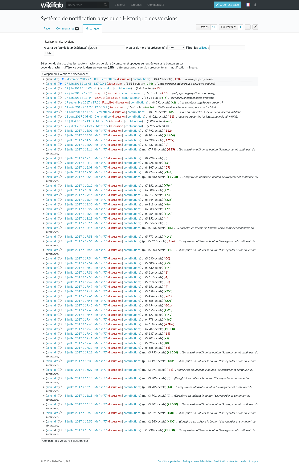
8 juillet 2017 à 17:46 (78, 296)
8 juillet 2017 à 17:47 (78, 286)
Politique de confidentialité (197, 461)
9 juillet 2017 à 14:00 (78, 144)
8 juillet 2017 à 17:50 (78, 277)
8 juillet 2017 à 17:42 (78, 333)
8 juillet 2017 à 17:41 (78, 338)
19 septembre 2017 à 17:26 (82, 102)
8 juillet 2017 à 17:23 (78, 352)
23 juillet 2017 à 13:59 (79, 121)
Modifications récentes (226, 461)
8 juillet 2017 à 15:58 (78, 413)
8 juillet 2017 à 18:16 (78, 223)
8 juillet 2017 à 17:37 (78, 347)
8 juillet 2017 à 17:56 (78, 241)
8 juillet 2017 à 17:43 (78, 324)
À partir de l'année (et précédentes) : (66, 47)
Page (47, 28)
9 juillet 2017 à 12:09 (78, 167)
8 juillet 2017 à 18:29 (78, 209)
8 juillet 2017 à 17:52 (78, 267)
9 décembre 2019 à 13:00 (81, 79)
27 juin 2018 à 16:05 (78, 83)
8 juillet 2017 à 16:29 (78, 369)
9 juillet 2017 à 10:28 (78, 176)
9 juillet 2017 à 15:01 (78, 130)
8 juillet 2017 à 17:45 (78, 305)
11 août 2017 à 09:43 (79, 116)
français (248, 5)
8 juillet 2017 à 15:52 (78, 421)
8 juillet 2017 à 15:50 (78, 430)
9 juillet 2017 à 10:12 (78, 185)
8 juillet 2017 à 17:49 (78, 282)
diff (56, 79)
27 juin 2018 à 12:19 (78, 93)
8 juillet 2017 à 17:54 (78, 258)
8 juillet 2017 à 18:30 (78, 204)
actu (49, 83)
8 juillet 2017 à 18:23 (78, 218)
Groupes (136, 4)
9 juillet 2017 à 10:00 (78, 190)
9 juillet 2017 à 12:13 (78, 158)
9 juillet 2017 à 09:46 (78, 195)
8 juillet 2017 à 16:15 (78, 404)
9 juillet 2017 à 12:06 (78, 172)
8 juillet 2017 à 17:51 (78, 272)
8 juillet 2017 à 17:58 (78, 236)
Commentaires (65, 28)
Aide (243, 461)
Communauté (155, 4)
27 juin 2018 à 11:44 (78, 97)
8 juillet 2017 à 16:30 (78, 361)
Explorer (120, 4)
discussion (123, 79)
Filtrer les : (197, 47)
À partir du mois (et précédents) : (146, 47)
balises (203, 47)
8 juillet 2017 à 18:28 (78, 213)
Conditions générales (169, 461)
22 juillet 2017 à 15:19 (79, 126)
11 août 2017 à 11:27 (79, 107)
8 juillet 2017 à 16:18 (78, 378)
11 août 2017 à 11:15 (79, 112)
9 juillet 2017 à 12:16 (78, 149)
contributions (141, 79)
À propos (253, 461)
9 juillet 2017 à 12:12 (78, 162)
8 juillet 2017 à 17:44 (78, 319)
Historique (92, 28)
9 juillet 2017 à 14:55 (78, 140)
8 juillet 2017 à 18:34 (78, 199)
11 (213, 27)
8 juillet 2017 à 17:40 (78, 343)
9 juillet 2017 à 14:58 (78, 135)
